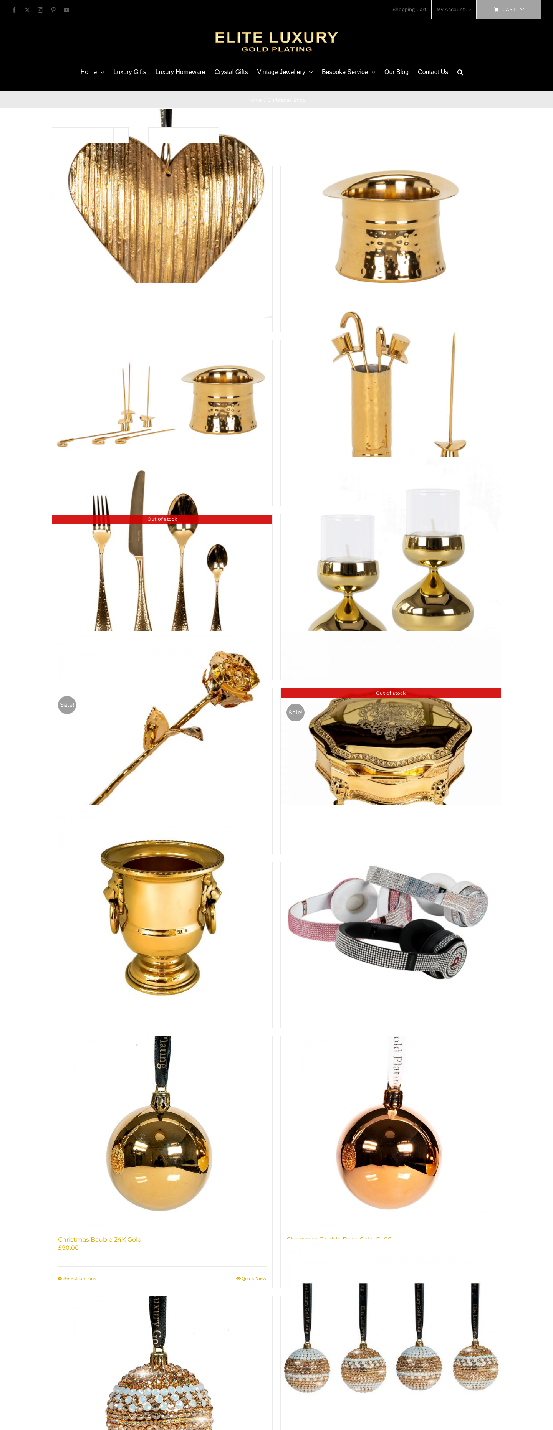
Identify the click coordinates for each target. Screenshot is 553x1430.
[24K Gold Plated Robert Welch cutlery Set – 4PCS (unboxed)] (162, 567)
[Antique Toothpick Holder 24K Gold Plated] (162, 915)
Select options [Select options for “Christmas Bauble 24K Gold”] (79, 1278)
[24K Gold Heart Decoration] (162, 219)
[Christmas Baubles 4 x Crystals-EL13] (391, 1349)
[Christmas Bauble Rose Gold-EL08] (391, 1132)
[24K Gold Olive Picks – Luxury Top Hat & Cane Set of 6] (391, 393)
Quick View (254, 1278)
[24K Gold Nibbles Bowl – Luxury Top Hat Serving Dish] (391, 219)
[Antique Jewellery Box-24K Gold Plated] (391, 741)
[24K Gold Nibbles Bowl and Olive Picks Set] (162, 393)
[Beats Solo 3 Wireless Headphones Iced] (391, 915)
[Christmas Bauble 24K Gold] (162, 1132)
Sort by (72, 135)
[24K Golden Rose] (162, 741)
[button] (460, 72)
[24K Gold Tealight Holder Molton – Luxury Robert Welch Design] (391, 567)
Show (174, 135)
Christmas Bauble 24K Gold (100, 1239)
